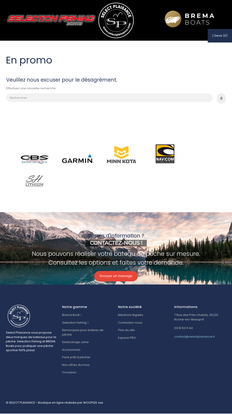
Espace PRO (127, 338)
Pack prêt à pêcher (76, 357)
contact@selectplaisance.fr (194, 337)
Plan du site (126, 330)
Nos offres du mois (75, 365)
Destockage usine (75, 342)
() (219, 35)
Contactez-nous (130, 323)
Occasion (69, 372)
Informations (186, 307)
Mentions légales (130, 315)
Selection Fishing (74, 323)
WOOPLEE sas (93, 403)
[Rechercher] (109, 97)
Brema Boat (71, 315)
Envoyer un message (116, 276)
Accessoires (71, 350)
